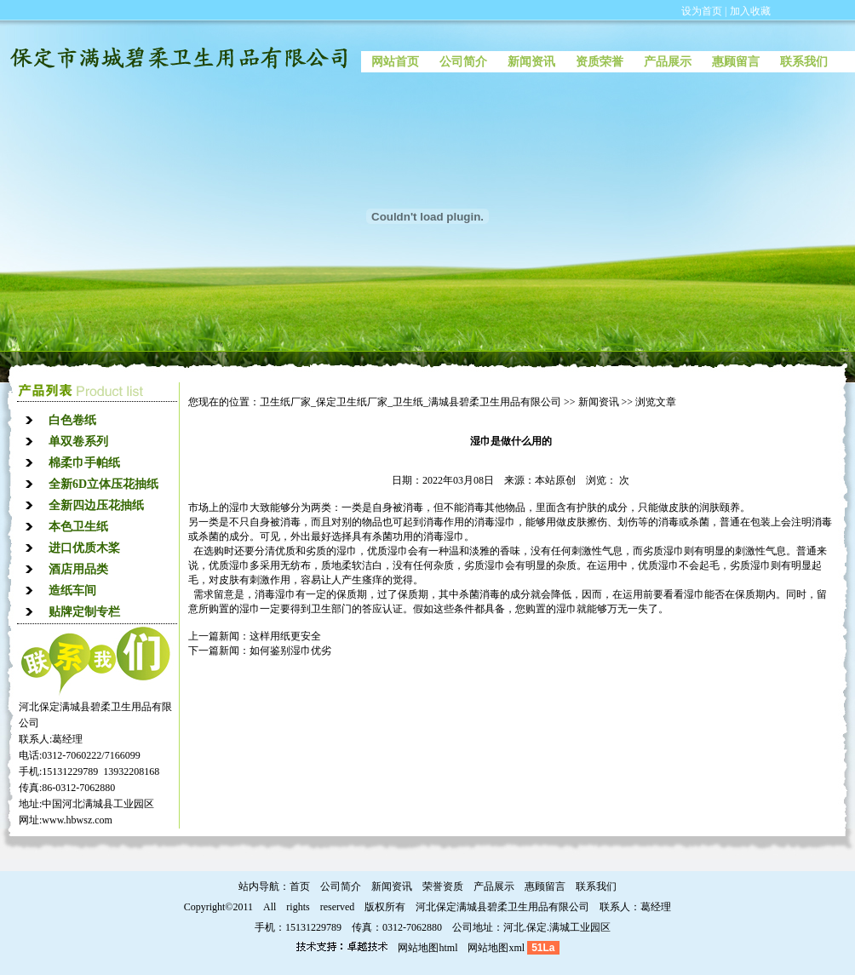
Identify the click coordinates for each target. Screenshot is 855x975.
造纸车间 (72, 590)
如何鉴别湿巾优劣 (290, 651)
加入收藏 (750, 11)
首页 (300, 886)
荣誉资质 (442, 886)
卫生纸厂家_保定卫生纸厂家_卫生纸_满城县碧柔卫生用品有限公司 (410, 402)
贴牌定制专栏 (84, 611)
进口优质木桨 (84, 548)
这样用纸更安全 (285, 636)
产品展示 (667, 61)
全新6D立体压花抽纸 (103, 484)
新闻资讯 (531, 61)
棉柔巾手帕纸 (84, 462)
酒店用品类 (78, 569)
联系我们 (804, 61)
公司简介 (463, 61)
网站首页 (395, 61)
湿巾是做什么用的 (511, 441)
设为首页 (701, 11)
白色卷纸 (72, 420)
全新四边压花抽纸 (96, 505)
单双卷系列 (78, 441)
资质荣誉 (599, 61)
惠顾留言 (736, 61)
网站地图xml (496, 948)
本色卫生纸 (78, 526)
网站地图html (427, 948)
